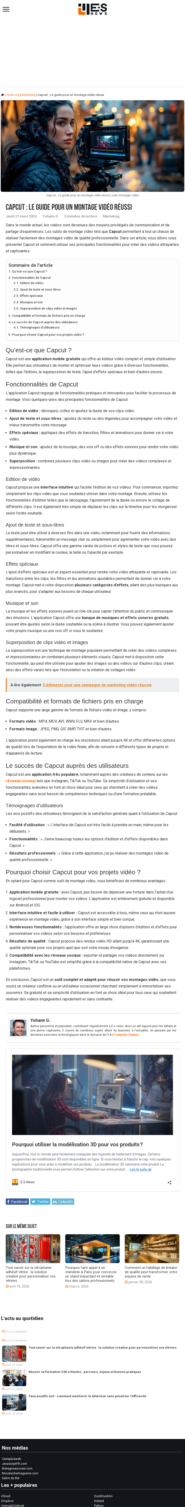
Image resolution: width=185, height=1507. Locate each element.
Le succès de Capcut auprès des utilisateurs (45, 322)
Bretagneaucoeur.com (17, 1468)
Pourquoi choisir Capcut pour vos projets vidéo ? (48, 334)
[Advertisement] (92, 53)
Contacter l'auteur (126, 1034)
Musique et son (31, 302)
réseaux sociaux (21, 781)
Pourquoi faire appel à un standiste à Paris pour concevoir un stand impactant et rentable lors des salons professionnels (91, 1274)
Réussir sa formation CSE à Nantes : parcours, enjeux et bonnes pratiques (85, 1372)
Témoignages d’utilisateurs (39, 327)
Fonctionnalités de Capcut (31, 277)
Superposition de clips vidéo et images (48, 308)
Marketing (29, 95)
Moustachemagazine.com (20, 1473)
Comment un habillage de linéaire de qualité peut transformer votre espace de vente (151, 1271)
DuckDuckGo (103, 1496)
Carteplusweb (11, 1459)
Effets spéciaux (31, 296)
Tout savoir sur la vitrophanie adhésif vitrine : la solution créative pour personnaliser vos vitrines (31, 1274)
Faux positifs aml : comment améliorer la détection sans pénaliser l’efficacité (87, 1396)
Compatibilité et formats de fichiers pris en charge (48, 315)
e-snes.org (10, 95)
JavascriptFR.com (14, 1463)
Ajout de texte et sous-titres (40, 289)
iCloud (5, 1496)
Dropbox (7, 1501)
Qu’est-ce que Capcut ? (29, 271)
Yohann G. (51, 216)
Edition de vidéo (31, 283)
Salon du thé (10, 1478)
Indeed (99, 1501)
